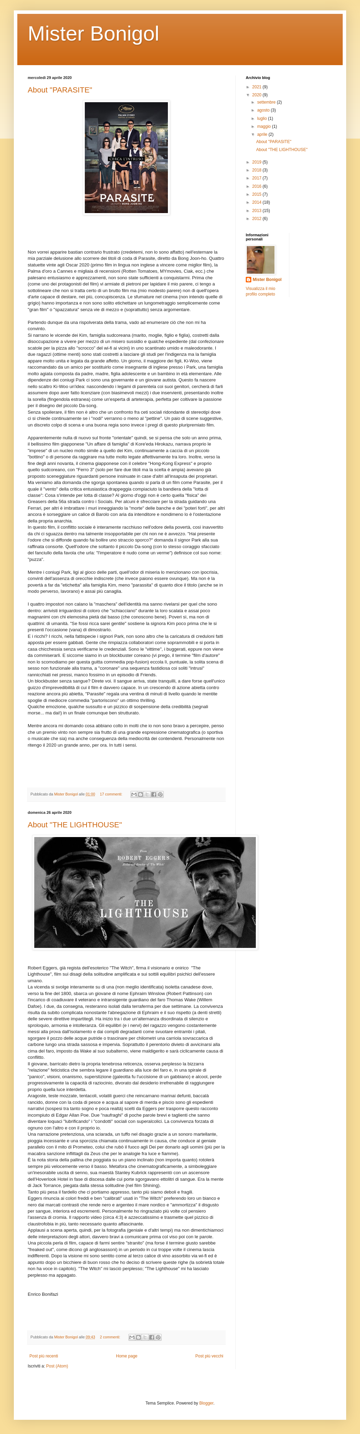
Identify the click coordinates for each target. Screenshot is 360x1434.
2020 (257, 95)
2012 (257, 218)
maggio (264, 126)
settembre (267, 102)
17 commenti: (112, 794)
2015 (257, 194)
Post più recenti (43, 1356)
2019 (257, 162)
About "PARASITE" (60, 90)
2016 (257, 186)
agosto (264, 110)
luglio (262, 118)
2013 (257, 210)
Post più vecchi (209, 1356)
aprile (263, 134)
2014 (257, 202)
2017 (257, 178)
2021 (257, 87)
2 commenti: (111, 1337)
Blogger (206, 1403)
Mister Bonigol (93, 33)
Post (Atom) (57, 1366)
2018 (257, 170)
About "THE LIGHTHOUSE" (75, 824)
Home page (126, 1356)
